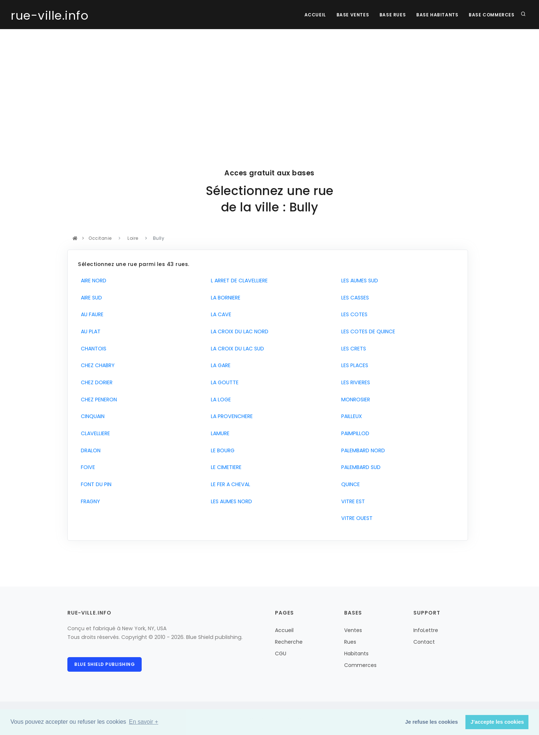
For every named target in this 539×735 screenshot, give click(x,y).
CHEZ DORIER (95, 382)
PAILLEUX (350, 416)
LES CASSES (353, 297)
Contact (424, 641)
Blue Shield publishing (104, 664)
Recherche (289, 641)
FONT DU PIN (94, 484)
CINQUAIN (91, 416)
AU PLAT (89, 331)
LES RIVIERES (354, 382)
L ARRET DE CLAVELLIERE (238, 280)
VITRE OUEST (355, 518)
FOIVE (86, 467)
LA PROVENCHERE (230, 416)
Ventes (353, 630)
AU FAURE (90, 314)
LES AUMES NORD (230, 501)
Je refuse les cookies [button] (431, 722)
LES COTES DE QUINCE (366, 331)
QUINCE (349, 484)
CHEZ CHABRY (96, 365)
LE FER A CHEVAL (229, 484)
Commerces (360, 665)
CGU (280, 653)
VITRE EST (351, 501)
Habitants (356, 653)
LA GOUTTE (223, 382)
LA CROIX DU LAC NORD (238, 331)
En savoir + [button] (143, 722)
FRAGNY (89, 501)
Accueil (313, 15)
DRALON (89, 450)
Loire (133, 238)
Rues (350, 641)
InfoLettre (425, 630)
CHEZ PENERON (97, 399)
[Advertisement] (269, 84)
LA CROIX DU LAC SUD (236, 348)
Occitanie (100, 238)
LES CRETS (352, 348)
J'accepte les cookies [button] (497, 722)
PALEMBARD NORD (361, 450)
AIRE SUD (90, 297)
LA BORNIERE (224, 297)
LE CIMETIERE (224, 467)
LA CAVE (219, 314)
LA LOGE (219, 399)
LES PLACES (353, 365)
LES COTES (352, 314)
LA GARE (219, 365)
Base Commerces (491, 15)
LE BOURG (221, 450)
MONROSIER (354, 399)
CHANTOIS (92, 348)
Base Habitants (436, 15)
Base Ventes (351, 15)
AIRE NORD (92, 280)
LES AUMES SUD (358, 280)
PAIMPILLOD (353, 433)
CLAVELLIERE (94, 433)
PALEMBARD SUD (359, 467)
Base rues (391, 15)
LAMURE (218, 433)
